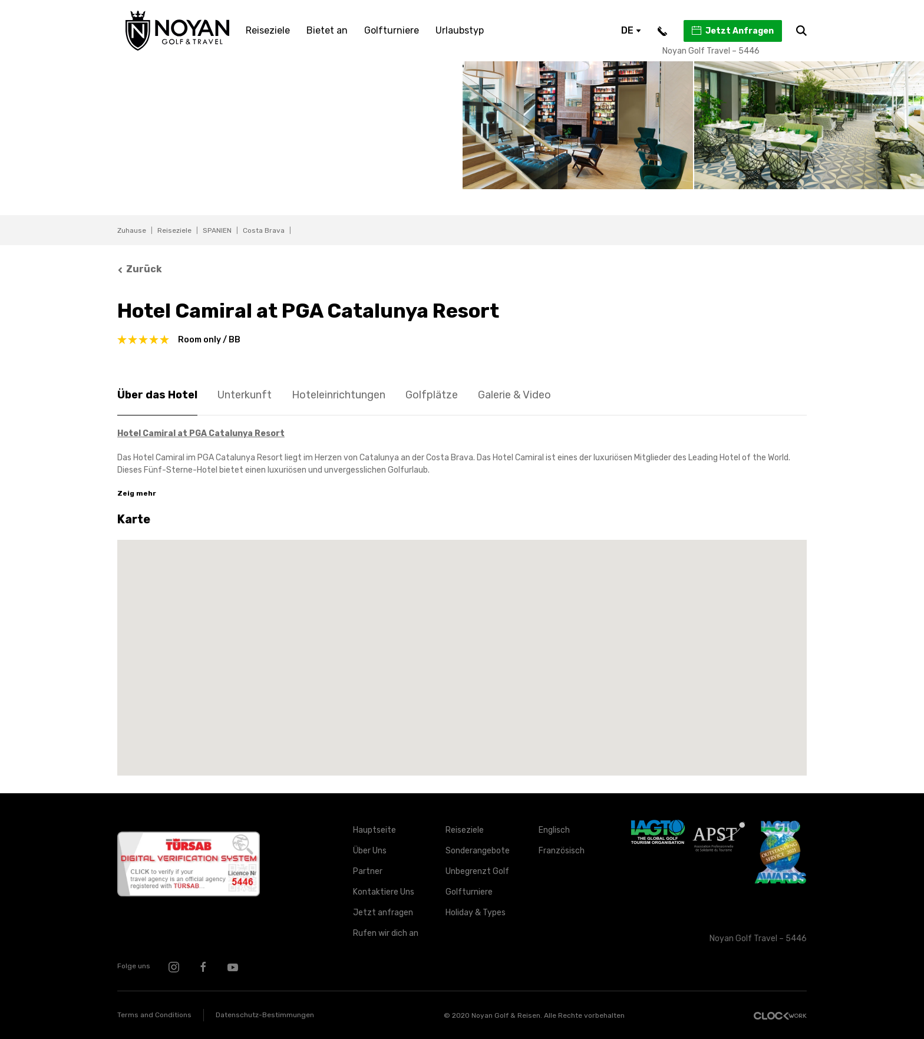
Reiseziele (268, 30)
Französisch (562, 851)
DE (631, 30)
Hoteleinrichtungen (338, 394)
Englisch (554, 830)
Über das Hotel (157, 394)
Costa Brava (264, 230)
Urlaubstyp (459, 30)
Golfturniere (391, 30)
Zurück (139, 269)
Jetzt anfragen (383, 913)
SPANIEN (217, 230)
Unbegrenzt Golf (477, 871)
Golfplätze (431, 394)
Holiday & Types (476, 913)
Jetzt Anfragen (732, 31)
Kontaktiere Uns (383, 892)
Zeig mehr (136, 493)
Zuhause (131, 230)
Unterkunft (244, 394)
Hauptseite (374, 830)
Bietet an (327, 30)
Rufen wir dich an (385, 933)
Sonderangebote (478, 851)
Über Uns (370, 851)
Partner (367, 871)
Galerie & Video (514, 394)
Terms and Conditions (154, 1015)
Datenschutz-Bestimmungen (265, 1015)
